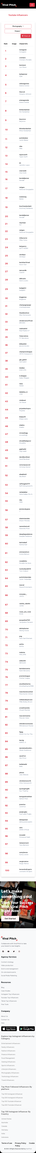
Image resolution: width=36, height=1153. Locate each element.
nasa (21, 384)
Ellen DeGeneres (25, 315)
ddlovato (22, 278)
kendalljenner (24, 178)
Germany (4, 1130)
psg (20, 636)
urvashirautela (24, 708)
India (3, 1133)
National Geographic (26, 189)
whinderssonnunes (26, 724)
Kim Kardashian (24, 112)
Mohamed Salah (24, 837)
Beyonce (22, 121)
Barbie (21, 199)
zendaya (22, 255)
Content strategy (7, 962)
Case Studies (5, 991)
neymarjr (22, 223)
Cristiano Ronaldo (25, 60)
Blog (2, 987)
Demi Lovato (23, 281)
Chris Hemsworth (25, 783)
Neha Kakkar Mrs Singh (26, 494)
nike (21, 146)
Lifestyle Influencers (8, 1069)
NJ (20, 225)
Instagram (22, 52)
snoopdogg (23, 433)
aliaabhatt (23, 474)
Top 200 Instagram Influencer (12, 1098)
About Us (4, 1016)
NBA (21, 502)
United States (6, 1119)
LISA (21, 394)
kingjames (23, 297)
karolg (21, 740)
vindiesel (22, 400)
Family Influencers (7, 1047)
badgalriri (23, 288)
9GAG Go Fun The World (26, 734)
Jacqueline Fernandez (26, 622)
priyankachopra (25, 408)
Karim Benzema (24, 671)
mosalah (22, 835)
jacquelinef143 (24, 620)
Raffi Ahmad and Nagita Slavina (26, 486)
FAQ (2, 1023)
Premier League (24, 678)
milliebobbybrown (26, 700)
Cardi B (21, 272)
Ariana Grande (24, 102)
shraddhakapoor (25, 441)
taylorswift (23, 155)
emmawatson (24, 552)
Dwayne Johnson (25, 94)
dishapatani (23, 820)
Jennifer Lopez (24, 165)
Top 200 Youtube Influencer (11, 1105)
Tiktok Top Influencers (9, 1001)
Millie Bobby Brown (25, 702)
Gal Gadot (22, 362)
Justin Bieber (23, 140)
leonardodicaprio (25, 869)
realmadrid (23, 328)
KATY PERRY (23, 248)
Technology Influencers (9, 1076)
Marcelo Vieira (24, 718)
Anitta (21, 646)
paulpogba (23, 812)
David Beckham (24, 459)
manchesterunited (26, 692)
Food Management (8, 1058)
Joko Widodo (23, 775)
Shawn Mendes (24, 521)
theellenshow (24, 313)
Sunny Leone (23, 854)
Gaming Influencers (8, 1062)
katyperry (23, 246)
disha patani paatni (25, 822)
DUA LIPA (22, 370)
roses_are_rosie (25, 612)
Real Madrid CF (24, 331)
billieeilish (23, 344)
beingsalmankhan (25, 796)
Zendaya (22, 257)
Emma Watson (24, 554)
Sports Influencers (8, 1065)
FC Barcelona (24, 338)
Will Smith (22, 663)
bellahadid (23, 764)
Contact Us (5, 1020)
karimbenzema (24, 668)
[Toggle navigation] (32, 5)
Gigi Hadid (22, 451)
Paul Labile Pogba (25, 814)
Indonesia (4, 1137)
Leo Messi (22, 67)
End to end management (9, 969)
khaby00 (22, 417)
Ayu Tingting (23, 791)
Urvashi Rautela (24, 710)
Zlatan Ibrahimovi (25, 750)
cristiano (22, 58)
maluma (22, 652)
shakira (22, 425)
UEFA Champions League (26, 354)
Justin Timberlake (25, 579)
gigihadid (22, 449)
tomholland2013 (25, 569)
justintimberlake (25, 577)
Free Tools (4, 1004)
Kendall (21, 180)
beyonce (22, 119)
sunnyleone (23, 852)
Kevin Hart (23, 264)
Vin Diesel (22, 402)
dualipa (22, 368)
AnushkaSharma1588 (26, 686)
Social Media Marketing (9, 975)
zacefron (22, 756)
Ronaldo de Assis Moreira (26, 563)
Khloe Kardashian (25, 131)
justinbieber (23, 138)
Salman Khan (23, 799)
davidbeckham (24, 457)
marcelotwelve (25, 716)
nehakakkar (23, 492)
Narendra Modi (24, 528)
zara (21, 827)
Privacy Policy (20, 1143)
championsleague (26, 352)
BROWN (22, 323)
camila (21, 606)
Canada (4, 1126)
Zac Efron (22, 758)
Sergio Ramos (24, 863)
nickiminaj (23, 197)
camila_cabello (25, 603)
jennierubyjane (24, 509)
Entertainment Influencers (10, 1043)
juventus (22, 804)
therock (22, 92)
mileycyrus (23, 238)
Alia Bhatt (22, 476)
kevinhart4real (24, 262)
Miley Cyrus (23, 240)
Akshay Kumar (24, 630)
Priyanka (22, 411)
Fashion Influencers (8, 1051)
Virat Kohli (22, 173)
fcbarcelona (24, 336)
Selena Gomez (24, 86)
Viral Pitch (29, 1149)
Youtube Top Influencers (9, 998)
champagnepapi (25, 305)
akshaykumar (24, 628)
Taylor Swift (23, 157)
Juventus (22, 806)
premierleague (24, 676)
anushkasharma (25, 684)
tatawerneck (24, 843)
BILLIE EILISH (24, 346)
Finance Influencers (8, 1054)
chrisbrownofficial (26, 321)
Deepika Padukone (25, 536)
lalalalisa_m (23, 392)
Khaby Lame (23, 419)
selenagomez (24, 83)
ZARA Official (24, 830)
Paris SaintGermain (25, 638)
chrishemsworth (25, 781)
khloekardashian (25, 128)
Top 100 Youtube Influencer (11, 1101)
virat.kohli (23, 171)
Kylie (20, 76)
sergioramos (24, 861)
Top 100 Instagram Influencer (11, 1094)
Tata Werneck (24, 845)
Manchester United (26, 694)
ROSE (21, 614)
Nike (20, 148)
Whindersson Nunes (26, 726)
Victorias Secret (24, 467)
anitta (21, 644)
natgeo (22, 187)
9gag (21, 732)
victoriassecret (25, 465)
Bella (20, 766)
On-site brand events (8, 972)
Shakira (21, 427)
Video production (7, 965)
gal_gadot (23, 360)
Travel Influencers (7, 1080)
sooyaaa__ (23, 594)
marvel (22, 585)
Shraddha (22, 443)
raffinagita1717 (24, 484)
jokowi (21, 772)
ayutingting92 (24, 789)
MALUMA (22, 654)
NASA (21, 386)
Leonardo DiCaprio (25, 871)
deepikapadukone (26, 534)
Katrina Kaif (23, 545)
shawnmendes (24, 518)
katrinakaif (23, 542)
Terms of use (6, 1143)
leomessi (22, 65)
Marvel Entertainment (26, 587)
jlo (20, 163)
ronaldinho (23, 561)
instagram (23, 50)
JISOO (21, 596)
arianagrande (24, 100)
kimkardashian (24, 110)
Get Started (10, 918)
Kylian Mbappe (24, 378)
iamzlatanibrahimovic (26, 748)
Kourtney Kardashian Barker (26, 208)
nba (20, 500)
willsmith (22, 661)
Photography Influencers (10, 1073)
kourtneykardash (25, 206)
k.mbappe (23, 376)
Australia (4, 1122)
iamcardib (23, 270)
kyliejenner (23, 74)
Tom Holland (23, 571)
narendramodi (24, 526)
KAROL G (22, 742)
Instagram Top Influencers (10, 994)
